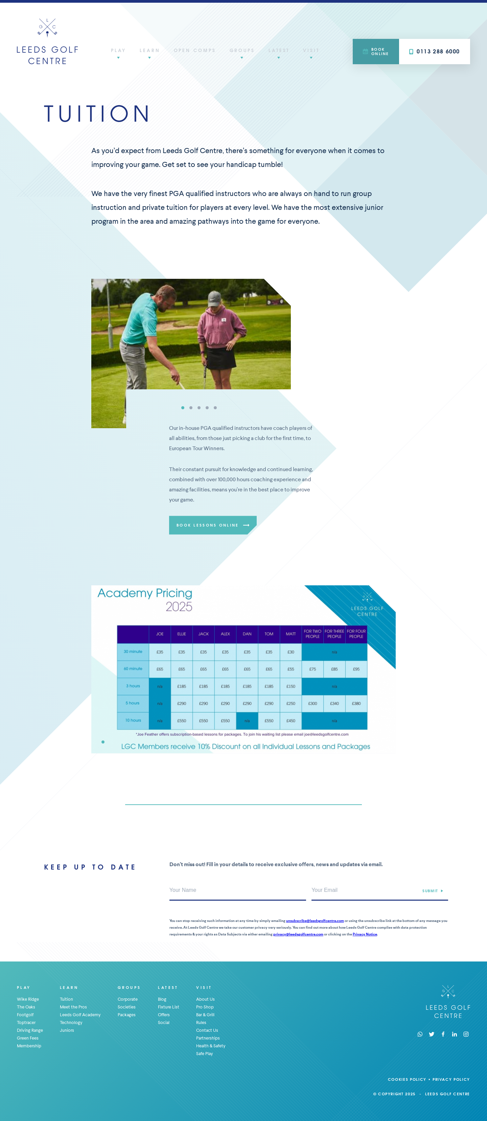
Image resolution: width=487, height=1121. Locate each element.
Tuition (66, 999)
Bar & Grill (205, 1014)
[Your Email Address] (379, 890)
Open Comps (195, 50)
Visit (311, 50)
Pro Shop (205, 1006)
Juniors (67, 1030)
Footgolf (25, 1014)
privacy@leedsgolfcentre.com (298, 934)
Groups (242, 50)
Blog (162, 999)
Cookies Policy (407, 1079)
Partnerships (208, 1038)
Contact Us (207, 1030)
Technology (71, 1022)
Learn (150, 50)
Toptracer (26, 1022)
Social (163, 1022)
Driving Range (30, 1030)
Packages (127, 1014)
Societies (127, 1006)
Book (376, 51)
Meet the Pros (73, 1006)
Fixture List (168, 1006)
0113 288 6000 (434, 51)
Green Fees (28, 1038)
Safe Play (204, 1053)
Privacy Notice (365, 934)
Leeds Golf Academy (80, 1014)
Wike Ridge (28, 999)
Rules (201, 1022)
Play (118, 50)
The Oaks (26, 1006)
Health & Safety (211, 1045)
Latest (279, 50)
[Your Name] (237, 890)
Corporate (128, 999)
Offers (164, 1014)
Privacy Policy (451, 1079)
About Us (205, 999)
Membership (29, 1045)
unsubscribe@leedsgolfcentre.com (315, 921)
